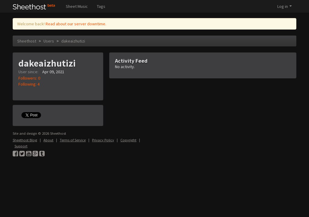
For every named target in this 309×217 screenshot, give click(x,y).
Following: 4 (29, 84)
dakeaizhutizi (73, 41)
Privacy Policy (103, 140)
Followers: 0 (29, 78)
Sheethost (26, 41)
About (48, 140)
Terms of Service (73, 140)
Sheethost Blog (25, 140)
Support (20, 146)
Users (48, 41)
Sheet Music (77, 6)
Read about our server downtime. (76, 24)
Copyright (128, 140)
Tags (101, 6)
